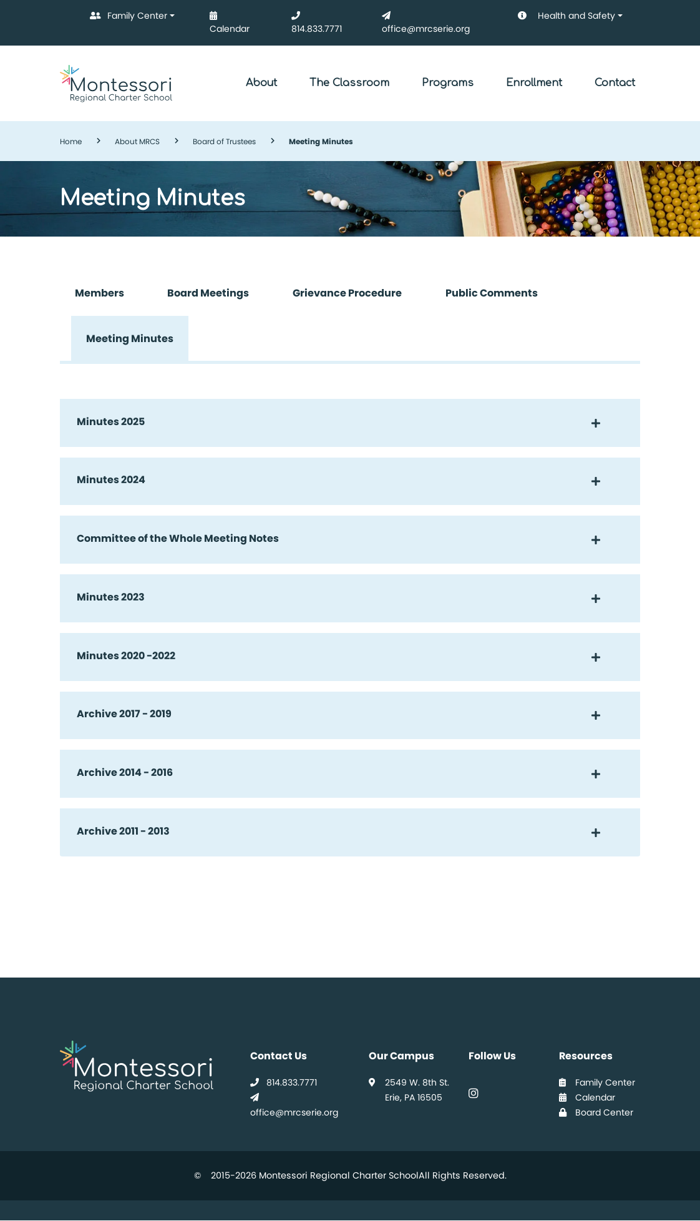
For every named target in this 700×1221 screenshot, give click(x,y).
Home (71, 141)
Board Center (596, 1112)
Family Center (126, 16)
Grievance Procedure (347, 293)
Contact (615, 83)
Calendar (227, 18)
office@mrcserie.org (423, 18)
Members (99, 293)
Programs (448, 83)
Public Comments (491, 293)
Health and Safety (557, 16)
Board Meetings (208, 293)
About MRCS (137, 141)
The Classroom (349, 83)
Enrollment (534, 83)
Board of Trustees (224, 141)
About (261, 83)
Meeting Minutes (129, 338)
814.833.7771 (314, 18)
